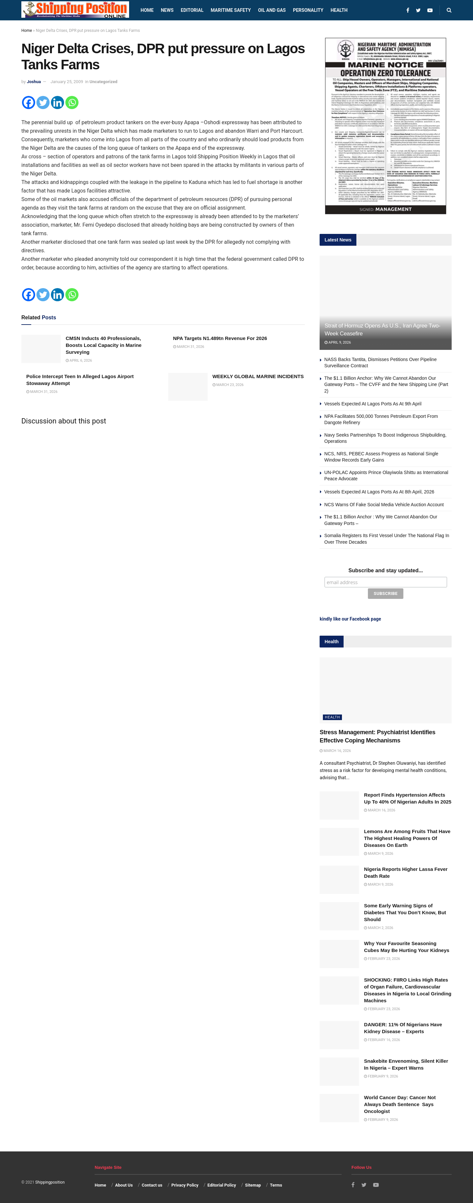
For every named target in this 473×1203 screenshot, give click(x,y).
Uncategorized (104, 81)
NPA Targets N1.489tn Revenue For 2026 (220, 338)
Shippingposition (49, 1181)
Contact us (152, 1184)
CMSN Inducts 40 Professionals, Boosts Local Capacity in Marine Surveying (104, 345)
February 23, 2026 (382, 958)
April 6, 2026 (79, 360)
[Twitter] (43, 102)
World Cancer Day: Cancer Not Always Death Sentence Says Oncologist (400, 1103)
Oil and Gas (272, 10)
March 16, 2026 (335, 750)
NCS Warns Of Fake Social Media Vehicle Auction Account (384, 504)
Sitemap (253, 1184)
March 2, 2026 (378, 927)
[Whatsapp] (72, 102)
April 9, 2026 (338, 342)
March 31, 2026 (188, 347)
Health (339, 10)
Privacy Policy (184, 1184)
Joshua (34, 81)
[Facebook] (28, 102)
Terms (276, 1184)
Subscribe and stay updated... (386, 570)
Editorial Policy (221, 1184)
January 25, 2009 (67, 81)
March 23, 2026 (228, 385)
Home (147, 10)
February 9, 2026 (381, 1076)
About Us (124, 1184)
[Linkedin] (57, 102)
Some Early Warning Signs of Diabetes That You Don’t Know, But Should (405, 911)
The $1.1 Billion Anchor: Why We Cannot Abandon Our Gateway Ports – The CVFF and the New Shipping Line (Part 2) (386, 384)
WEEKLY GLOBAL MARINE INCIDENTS (258, 376)
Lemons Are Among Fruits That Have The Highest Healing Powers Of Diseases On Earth (407, 837)
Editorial (192, 10)
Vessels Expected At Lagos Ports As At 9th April (372, 403)
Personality (308, 10)
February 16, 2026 (382, 1039)
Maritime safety (231, 10)
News (167, 10)
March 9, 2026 (378, 853)
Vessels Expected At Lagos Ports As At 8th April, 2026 (379, 491)
